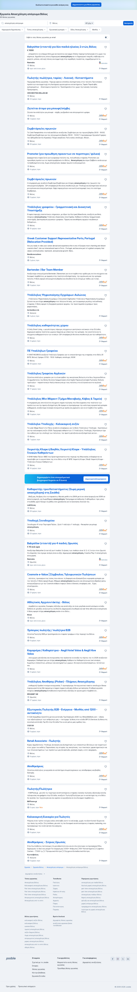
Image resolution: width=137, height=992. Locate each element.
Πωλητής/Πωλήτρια (39, 788)
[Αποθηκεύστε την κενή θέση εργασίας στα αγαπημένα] (105, 78)
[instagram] (118, 959)
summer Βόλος (30, 926)
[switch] (106, 37)
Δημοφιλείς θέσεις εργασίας (62, 920)
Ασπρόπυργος (58, 897)
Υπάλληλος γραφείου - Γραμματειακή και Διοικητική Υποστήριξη (59, 208)
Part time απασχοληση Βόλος (35, 888)
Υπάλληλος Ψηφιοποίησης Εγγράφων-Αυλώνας (56, 294)
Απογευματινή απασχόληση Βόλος (37, 897)
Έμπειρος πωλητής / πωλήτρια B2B (48, 630)
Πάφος (55, 903)
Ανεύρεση (128, 23)
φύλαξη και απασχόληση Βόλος (92, 900)
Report (103, 68)
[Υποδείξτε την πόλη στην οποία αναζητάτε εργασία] (71, 23)
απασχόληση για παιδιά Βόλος (92, 882)
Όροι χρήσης (11, 986)
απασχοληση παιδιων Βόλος (91, 894)
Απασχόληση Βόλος (32, 882)
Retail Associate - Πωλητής (43, 740)
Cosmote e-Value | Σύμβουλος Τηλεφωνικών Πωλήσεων (61, 574)
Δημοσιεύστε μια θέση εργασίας (86, 5)
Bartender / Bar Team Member (45, 269)
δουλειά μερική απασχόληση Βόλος (93, 885)
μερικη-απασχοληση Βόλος (34, 941)
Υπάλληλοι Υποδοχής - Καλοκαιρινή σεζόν (53, 424)
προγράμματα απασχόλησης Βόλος (94, 906)
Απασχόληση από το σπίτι (34, 900)
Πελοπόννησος (58, 906)
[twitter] (123, 959)
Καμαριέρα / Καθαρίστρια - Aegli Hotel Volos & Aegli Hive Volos (61, 652)
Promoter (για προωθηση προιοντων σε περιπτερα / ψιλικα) (63, 153)
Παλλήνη (56, 882)
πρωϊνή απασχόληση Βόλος (34, 929)
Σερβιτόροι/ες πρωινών (41, 128)
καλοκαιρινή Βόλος (31, 923)
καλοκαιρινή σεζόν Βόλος (33, 920)
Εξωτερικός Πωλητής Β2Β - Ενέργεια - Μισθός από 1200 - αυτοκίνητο (62, 711)
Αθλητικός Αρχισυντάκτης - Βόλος (48, 602)
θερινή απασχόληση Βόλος (91, 897)
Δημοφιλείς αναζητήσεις (35, 874)
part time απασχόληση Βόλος (91, 891)
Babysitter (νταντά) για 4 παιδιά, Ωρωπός (52, 543)
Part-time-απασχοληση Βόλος (35, 894)
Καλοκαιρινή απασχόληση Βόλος (36, 885)
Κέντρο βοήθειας (38, 973)
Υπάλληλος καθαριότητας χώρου (47, 325)
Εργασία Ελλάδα (38, 976)
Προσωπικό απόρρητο (26, 986)
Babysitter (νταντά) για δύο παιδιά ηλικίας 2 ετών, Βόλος (62, 46)
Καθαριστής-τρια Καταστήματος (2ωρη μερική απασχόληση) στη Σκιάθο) (56, 491)
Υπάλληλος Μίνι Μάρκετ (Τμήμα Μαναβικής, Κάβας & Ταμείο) (64, 398)
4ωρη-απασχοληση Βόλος (34, 935)
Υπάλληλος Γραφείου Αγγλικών (46, 373)
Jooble (128, 987)
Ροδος (55, 894)
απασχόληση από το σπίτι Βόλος (36, 944)
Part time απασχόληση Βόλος (35, 891)
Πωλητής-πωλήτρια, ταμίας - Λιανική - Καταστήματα (60, 77)
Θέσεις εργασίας (38, 969)
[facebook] (112, 959)
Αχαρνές (56, 900)
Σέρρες (55, 888)
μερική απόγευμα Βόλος (89, 903)
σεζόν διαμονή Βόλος (32, 932)
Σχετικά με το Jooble (40, 962)
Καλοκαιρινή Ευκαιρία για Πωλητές (48, 816)
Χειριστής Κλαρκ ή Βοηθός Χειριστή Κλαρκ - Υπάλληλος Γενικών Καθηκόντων (61, 451)
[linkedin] (128, 959)
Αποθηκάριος (35, 766)
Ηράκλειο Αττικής (59, 891)
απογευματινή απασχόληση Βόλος (37, 938)
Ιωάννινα (56, 885)
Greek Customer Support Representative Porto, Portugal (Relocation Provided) (61, 240)
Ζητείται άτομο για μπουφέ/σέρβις (48, 108)
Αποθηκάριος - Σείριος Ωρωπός (46, 842)
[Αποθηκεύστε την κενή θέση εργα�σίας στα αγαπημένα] (105, 47)
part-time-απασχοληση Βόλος (92, 888)
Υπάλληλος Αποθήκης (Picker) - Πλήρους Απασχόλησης (61, 681)
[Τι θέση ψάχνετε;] (23, 23)
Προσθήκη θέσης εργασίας (67, 968)
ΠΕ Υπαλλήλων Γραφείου (42, 350)
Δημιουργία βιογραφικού (95, 479)
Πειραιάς (56, 909)
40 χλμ (89, 23)
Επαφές (35, 966)
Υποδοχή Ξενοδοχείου (41, 520)
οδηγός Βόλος (30, 947)
